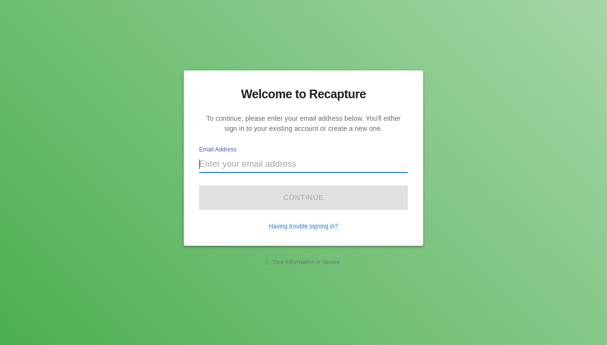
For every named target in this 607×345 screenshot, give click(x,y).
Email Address (217, 150)
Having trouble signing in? (303, 226)
